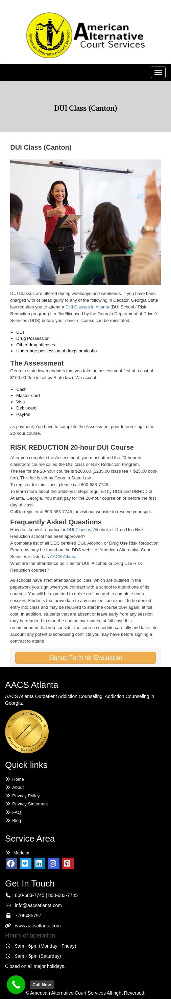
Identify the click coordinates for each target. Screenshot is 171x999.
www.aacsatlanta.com (37, 925)
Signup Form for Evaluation (85, 657)
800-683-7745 (29, 895)
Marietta (17, 852)
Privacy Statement (26, 803)
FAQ (13, 812)
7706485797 (28, 915)
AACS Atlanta (63, 556)
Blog (13, 820)
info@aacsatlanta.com (38, 905)
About (14, 787)
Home (14, 779)
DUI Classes (79, 529)
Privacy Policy (22, 795)
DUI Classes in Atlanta (87, 306)
